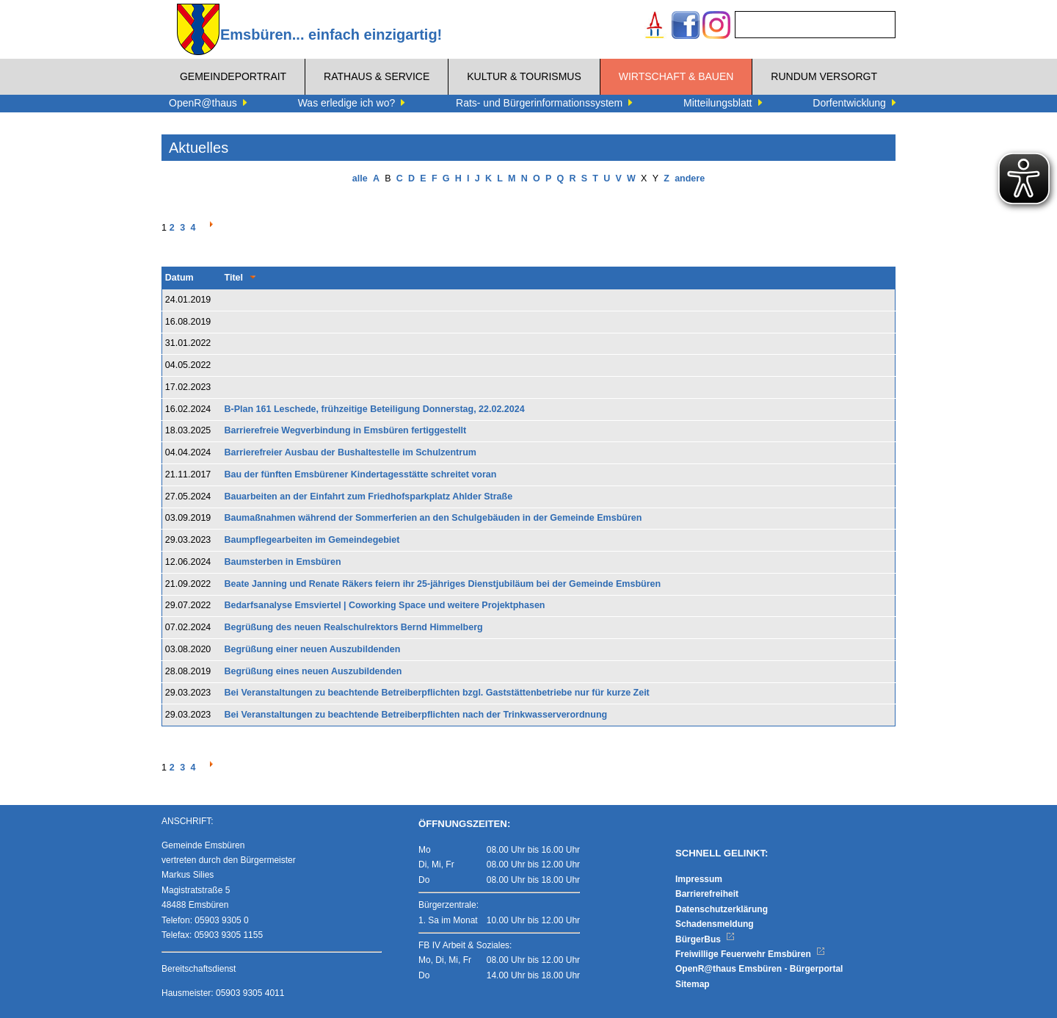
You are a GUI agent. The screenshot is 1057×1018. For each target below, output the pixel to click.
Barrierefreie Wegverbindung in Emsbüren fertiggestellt (346, 430)
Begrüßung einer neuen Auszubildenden (313, 649)
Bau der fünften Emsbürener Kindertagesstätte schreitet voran (361, 474)
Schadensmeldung (714, 924)
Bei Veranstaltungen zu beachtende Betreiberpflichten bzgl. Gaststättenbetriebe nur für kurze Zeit (437, 692)
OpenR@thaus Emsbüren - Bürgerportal (759, 969)
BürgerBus (705, 939)
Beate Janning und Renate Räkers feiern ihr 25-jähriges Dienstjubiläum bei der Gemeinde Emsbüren (443, 584)
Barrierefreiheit (706, 894)
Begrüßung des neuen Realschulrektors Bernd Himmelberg (354, 627)
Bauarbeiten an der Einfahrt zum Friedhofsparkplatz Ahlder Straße (369, 496)
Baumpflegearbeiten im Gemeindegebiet (312, 540)
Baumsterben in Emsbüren (283, 562)
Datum (179, 277)
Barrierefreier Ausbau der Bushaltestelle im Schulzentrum (350, 452)
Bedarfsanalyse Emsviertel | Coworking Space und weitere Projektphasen (385, 605)
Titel (234, 277)
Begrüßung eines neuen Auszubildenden (313, 671)
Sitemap (692, 984)
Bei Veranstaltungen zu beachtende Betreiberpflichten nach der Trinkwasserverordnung (416, 715)
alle (360, 178)
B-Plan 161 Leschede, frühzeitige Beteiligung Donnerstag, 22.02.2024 (375, 409)
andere (690, 178)
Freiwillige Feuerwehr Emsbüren (750, 954)
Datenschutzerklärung (721, 909)
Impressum (698, 879)
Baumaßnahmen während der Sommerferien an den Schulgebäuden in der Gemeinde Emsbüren (433, 518)
